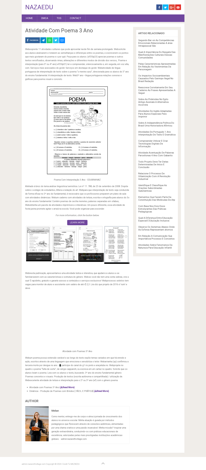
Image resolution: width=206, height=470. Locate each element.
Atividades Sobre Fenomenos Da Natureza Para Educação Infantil (155, 246)
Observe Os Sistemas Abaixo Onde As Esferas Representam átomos (156, 228)
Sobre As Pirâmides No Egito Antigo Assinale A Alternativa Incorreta (153, 102)
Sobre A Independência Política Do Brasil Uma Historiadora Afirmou (156, 124)
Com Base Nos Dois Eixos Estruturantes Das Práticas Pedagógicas (152, 209)
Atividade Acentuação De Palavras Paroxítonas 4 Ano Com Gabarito (156, 154)
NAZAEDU (39, 7)
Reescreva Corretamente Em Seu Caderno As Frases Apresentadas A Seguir (156, 90)
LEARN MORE (77, 222)
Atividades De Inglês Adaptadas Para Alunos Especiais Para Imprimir (155, 114)
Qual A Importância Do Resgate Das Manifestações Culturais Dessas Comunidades (157, 55)
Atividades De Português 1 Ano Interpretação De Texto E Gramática (157, 133)
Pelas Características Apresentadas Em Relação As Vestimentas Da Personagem (157, 66)
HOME (29, 18)
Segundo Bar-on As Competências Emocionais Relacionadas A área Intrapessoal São (156, 43)
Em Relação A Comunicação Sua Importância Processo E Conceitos (156, 237)
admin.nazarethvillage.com (34, 464)
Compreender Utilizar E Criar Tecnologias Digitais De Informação (153, 143)
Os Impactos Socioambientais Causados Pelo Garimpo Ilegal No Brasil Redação (155, 78)
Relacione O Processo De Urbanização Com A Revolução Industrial (154, 176)
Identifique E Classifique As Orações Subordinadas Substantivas (152, 188)
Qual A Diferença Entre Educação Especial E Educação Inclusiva (155, 219)
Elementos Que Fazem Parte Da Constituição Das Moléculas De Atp (156, 198)
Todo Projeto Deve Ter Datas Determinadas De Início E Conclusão (153, 164)
